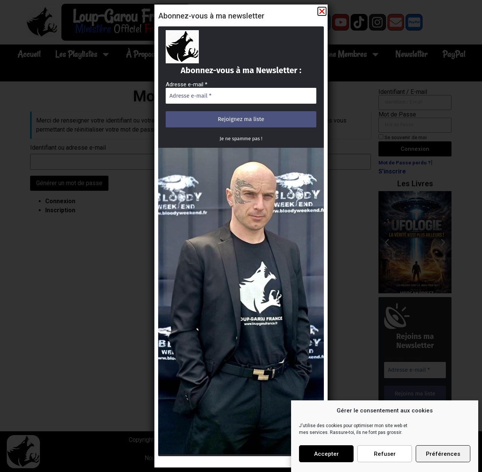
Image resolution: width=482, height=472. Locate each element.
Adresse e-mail (189, 90)
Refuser (385, 454)
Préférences (443, 454)
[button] (318, 19)
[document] (241, 236)
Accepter (326, 454)
